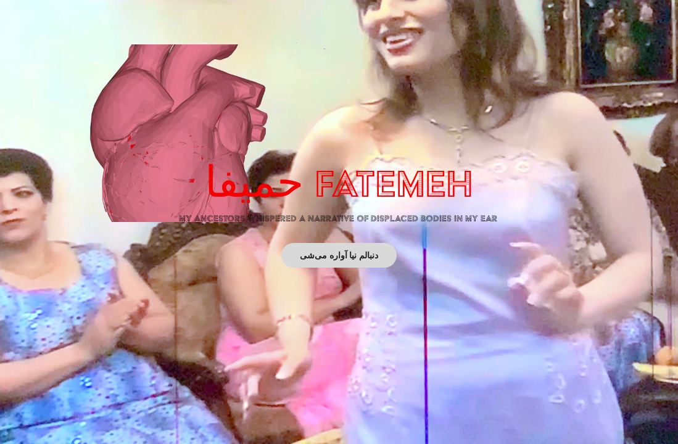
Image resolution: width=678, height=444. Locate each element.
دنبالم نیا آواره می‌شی (339, 255)
